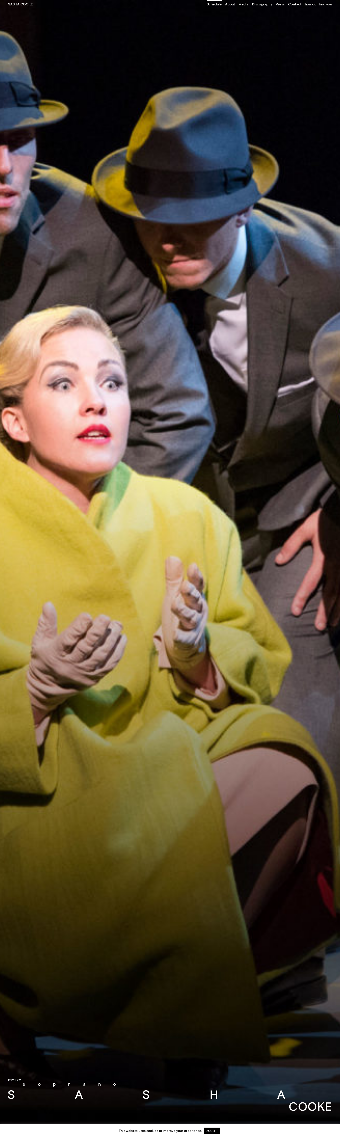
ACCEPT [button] (212, 1131)
